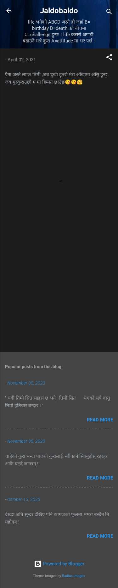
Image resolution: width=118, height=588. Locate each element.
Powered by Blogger (59, 564)
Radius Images (73, 576)
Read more (100, 420)
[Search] (109, 12)
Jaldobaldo (59, 10)
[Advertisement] (59, 298)
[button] (109, 58)
